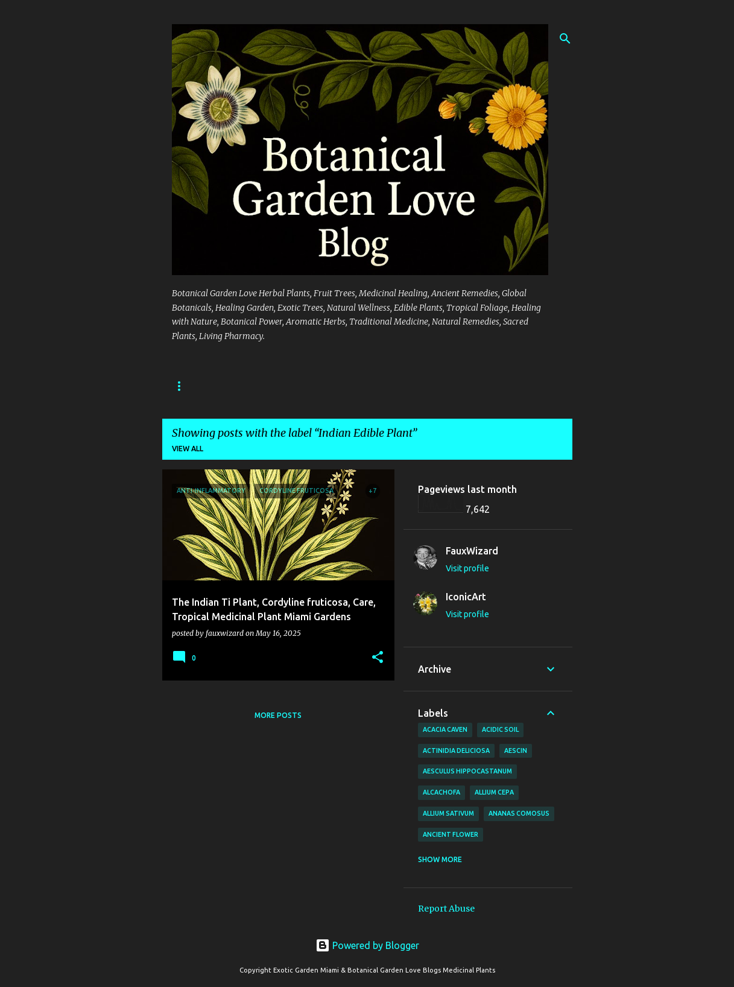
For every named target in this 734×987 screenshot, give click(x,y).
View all (187, 448)
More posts (278, 715)
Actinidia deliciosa (456, 750)
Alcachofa (441, 792)
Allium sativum (448, 813)
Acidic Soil (500, 729)
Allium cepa (494, 792)
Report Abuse (446, 908)
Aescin (515, 750)
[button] (377, 658)
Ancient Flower (450, 834)
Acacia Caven (445, 729)
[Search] (565, 38)
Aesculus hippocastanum (467, 771)
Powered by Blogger (367, 945)
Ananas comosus (519, 813)
